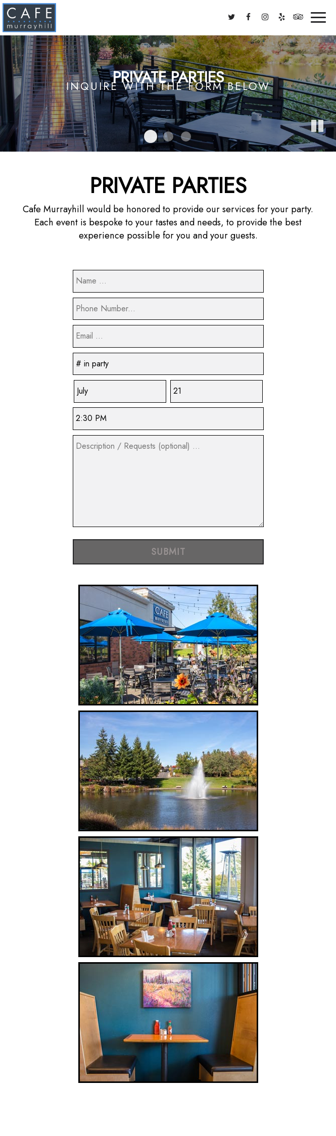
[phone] (168, 309)
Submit (168, 551)
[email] (168, 336)
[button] (328, 144)
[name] (168, 281)
